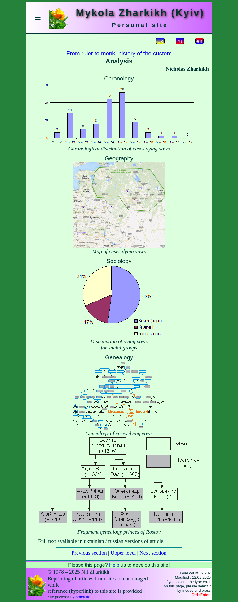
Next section (152, 553)
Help (114, 565)
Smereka (82, 597)
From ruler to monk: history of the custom (119, 53)
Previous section (89, 553)
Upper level (123, 553)
